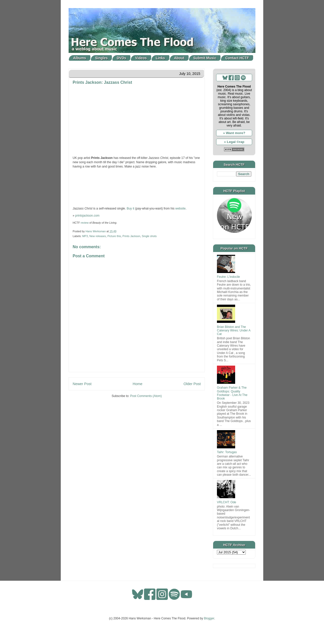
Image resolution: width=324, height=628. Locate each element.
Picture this (114, 236)
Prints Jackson (131, 236)
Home (137, 384)
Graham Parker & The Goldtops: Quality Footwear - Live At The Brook (232, 393)
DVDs (121, 58)
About (179, 58)
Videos (141, 58)
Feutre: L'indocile (228, 277)
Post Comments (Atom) (146, 396)
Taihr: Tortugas (227, 452)
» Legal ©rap (234, 142)
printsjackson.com (87, 215)
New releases (97, 236)
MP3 (85, 236)
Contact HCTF (237, 58)
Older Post (192, 384)
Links (160, 58)
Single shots (149, 236)
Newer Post (82, 384)
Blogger (209, 618)
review (85, 222)
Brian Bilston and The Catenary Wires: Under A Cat (233, 330)
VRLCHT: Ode (226, 502)
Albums (79, 58)
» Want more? (234, 133)
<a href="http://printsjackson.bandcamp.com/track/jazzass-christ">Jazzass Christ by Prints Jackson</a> (137, 187)
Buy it (130, 208)
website (180, 208)
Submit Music (204, 58)
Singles (101, 58)
